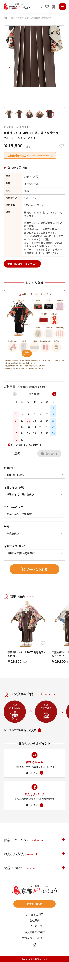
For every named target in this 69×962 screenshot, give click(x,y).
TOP (5, 18)
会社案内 (35, 920)
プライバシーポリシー (34, 938)
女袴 (13, 18)
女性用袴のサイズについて (22, 264)
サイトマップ (34, 926)
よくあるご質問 (34, 914)
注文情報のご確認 (35, 932)
